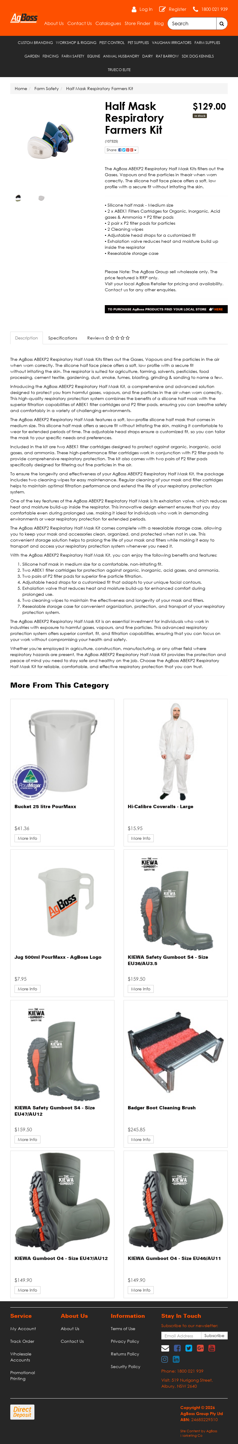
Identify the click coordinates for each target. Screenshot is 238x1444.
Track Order (22, 1341)
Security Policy (125, 1366)
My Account (23, 1328)
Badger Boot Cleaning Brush (162, 1108)
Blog (159, 23)
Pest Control (112, 42)
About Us (54, 23)
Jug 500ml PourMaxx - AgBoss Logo (57, 957)
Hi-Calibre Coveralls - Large (160, 807)
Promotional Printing (22, 1375)
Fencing (51, 56)
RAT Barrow (167, 56)
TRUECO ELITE (119, 69)
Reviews (108, 337)
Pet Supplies (138, 42)
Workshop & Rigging (76, 42)
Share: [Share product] (122, 150)
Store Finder (137, 23)
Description (26, 337)
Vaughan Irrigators (171, 42)
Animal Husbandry (121, 56)
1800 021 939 (214, 9)
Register (177, 9)
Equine (93, 56)
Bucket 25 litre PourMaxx (45, 807)
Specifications (62, 337)
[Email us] (165, 1348)
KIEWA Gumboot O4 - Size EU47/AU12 (61, 1259)
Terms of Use (123, 1328)
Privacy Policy (125, 1341)
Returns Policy (125, 1353)
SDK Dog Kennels (198, 56)
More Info (27, 838)
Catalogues (108, 23)
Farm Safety (73, 56)
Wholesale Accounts (20, 1356)
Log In (146, 9)
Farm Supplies (207, 42)
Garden (32, 56)
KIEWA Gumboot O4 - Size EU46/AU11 (174, 1259)
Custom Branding (35, 42)
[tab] (26, 338)
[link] (177, 1348)
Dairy (147, 56)
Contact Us (79, 23)
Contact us (116, 289)
